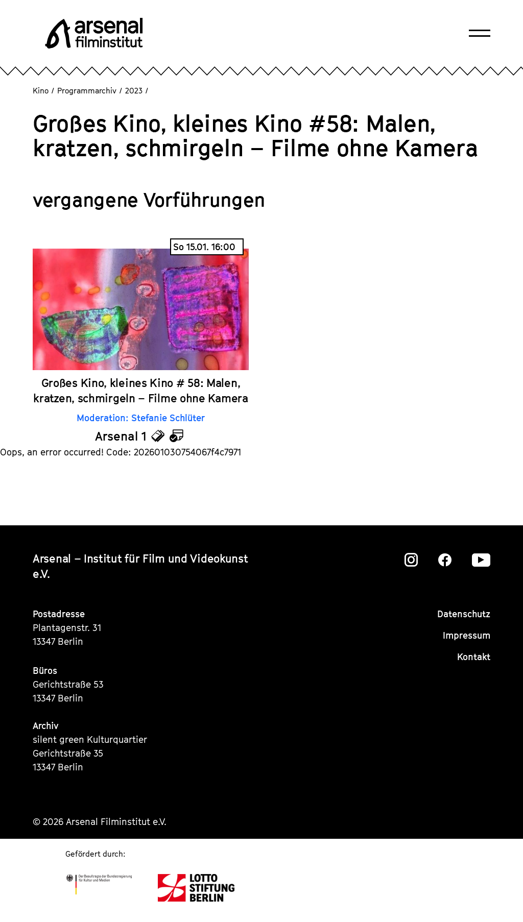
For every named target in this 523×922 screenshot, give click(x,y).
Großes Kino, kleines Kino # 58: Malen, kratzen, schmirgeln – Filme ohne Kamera (140, 390)
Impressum (466, 635)
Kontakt (473, 656)
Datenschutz (463, 614)
